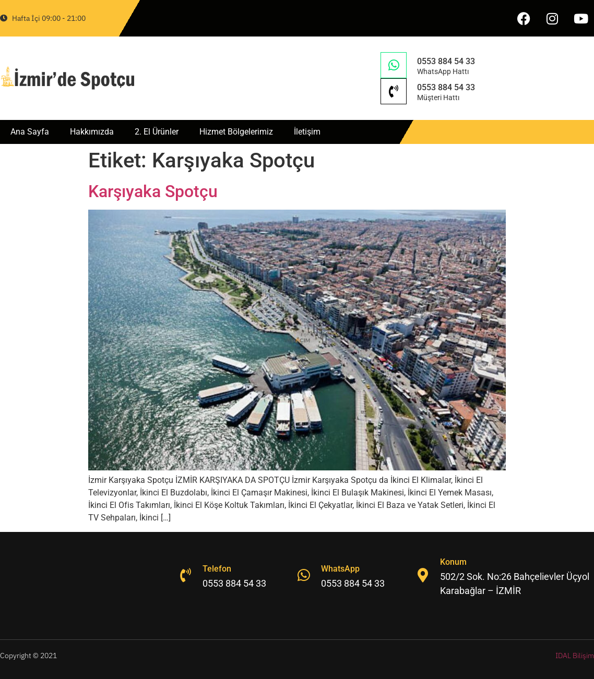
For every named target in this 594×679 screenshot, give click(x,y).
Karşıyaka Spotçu (153, 191)
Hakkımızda (92, 132)
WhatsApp (342, 569)
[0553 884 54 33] (394, 65)
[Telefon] (186, 575)
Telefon (218, 569)
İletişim (307, 132)
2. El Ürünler (157, 132)
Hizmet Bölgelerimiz (236, 132)
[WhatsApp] (304, 575)
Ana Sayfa (29, 132)
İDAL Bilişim (574, 655)
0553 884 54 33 (446, 61)
